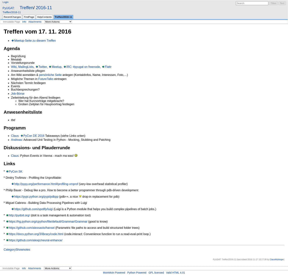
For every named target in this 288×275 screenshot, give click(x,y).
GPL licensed (156, 272)
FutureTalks (45, 78)
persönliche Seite (50, 74)
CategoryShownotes (17, 249)
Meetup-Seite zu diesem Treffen (35, 40)
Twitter (42, 66)
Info (24, 21)
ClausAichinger (277, 259)
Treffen (26, 7)
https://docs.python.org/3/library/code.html (36, 234)
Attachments (35, 21)
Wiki (14, 66)
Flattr (108, 66)
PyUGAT (8, 8)
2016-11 (44, 7)
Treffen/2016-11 (12, 12)
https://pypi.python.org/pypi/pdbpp (36, 196)
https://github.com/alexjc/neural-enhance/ (35, 240)
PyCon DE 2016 (33, 135)
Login (5, 2)
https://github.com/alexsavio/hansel (32, 227)
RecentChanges (12, 17)
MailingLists (26, 66)
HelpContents (44, 17)
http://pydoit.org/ (19, 215)
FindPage (29, 17)
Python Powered (136, 272)
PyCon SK (15, 171)
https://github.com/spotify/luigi (33, 209)
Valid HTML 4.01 (175, 272)
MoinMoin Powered (114, 272)
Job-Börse (17, 93)
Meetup (56, 66)
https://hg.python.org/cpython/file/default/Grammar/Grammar (48, 221)
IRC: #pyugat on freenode (83, 66)
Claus (15, 135)
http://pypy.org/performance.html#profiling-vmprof (46, 184)
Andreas (16, 139)
